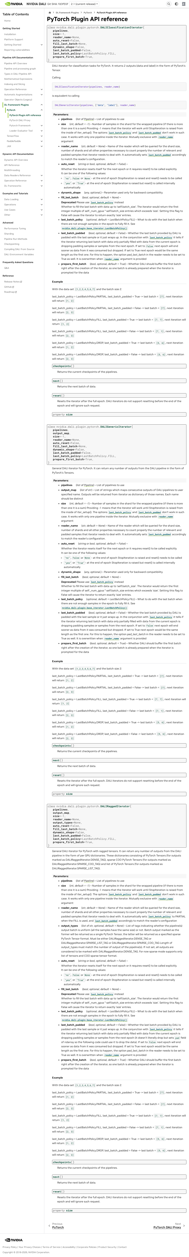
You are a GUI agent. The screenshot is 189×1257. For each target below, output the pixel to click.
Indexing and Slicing (14, 84)
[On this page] (183, 4)
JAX (9, 146)
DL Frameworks (12, 185)
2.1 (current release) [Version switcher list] (83, 4)
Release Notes (12, 281)
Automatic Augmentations (18, 94)
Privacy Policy (10, 1247)
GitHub (8, 286)
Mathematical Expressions (18, 78)
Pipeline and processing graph (20, 68)
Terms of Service (51, 1247)
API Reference (12, 165)
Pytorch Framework (20, 125)
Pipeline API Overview (15, 63)
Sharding (9, 233)
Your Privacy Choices (30, 1247)
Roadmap (9, 291)
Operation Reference (15, 89)
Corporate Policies (86, 1247)
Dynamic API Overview (16, 159)
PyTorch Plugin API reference (25, 115)
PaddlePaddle (14, 141)
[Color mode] (176, 4)
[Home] (50, 12)
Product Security (107, 1247)
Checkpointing (11, 244)
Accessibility (69, 1247)
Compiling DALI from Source (19, 249)
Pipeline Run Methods (15, 238)
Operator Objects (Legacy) (18, 99)
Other (7, 214)
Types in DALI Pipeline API (17, 73)
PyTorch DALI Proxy (19, 120)
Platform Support (13, 39)
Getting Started (12, 44)
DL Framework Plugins (16, 104)
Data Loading (11, 199)
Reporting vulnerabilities (17, 49)
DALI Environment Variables (19, 254)
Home (7, 20)
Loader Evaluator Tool (21, 130)
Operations (10, 204)
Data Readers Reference (17, 175)
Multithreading (12, 170)
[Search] (169, 4)
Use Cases (9, 209)
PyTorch (11, 110)
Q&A (6, 267)
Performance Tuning (15, 228)
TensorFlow (13, 135)
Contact (122, 1247)
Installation (10, 34)
